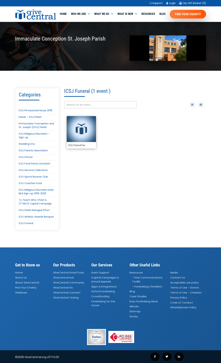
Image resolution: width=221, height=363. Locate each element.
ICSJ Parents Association (33, 150)
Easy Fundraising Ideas (144, 301)
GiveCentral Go (63, 287)
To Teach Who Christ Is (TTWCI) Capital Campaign (35, 201)
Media (174, 272)
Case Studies (138, 296)
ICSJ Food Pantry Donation (34, 163)
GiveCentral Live (63, 277)
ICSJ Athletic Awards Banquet (36, 216)
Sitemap (135, 311)
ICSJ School (26, 157)
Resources (148, 14)
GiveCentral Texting (66, 297)
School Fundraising (103, 291)
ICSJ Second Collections (33, 170)
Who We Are (78, 14)
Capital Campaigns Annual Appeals (105, 279)
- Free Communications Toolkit (147, 279)
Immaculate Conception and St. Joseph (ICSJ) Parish (36, 125)
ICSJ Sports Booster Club (33, 176)
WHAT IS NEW (125, 14)
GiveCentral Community (68, 282)
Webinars (21, 292)
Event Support (100, 272)
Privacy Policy (178, 297)
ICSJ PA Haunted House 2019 (35, 110)
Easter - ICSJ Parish (30, 117)
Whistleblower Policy (183, 307)
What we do (101, 14)
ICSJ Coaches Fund (30, 183)
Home (63, 14)
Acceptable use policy (184, 282)
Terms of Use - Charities (186, 292)
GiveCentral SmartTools (68, 272)
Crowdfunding (100, 296)
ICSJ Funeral (26, 223)
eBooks (134, 306)
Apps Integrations (104, 286)
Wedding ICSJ (27, 144)
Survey (134, 316)
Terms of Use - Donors (184, 287)
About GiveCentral (27, 282)
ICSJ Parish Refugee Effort (34, 210)
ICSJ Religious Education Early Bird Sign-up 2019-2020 (36, 191)
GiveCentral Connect (66, 292)
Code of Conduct (181, 302)
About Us (21, 277)
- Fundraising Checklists (147, 286)
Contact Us (177, 277)
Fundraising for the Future (103, 303)
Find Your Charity (188, 14)
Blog (162, 14)
